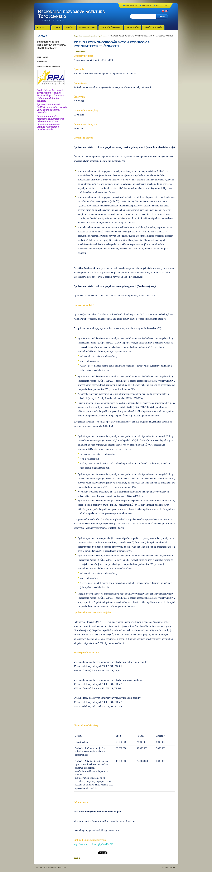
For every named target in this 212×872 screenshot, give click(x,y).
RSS (157, 5)
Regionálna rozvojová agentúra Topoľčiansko (90, 36)
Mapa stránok (146, 5)
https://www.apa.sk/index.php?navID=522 (94, 844)
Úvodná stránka (131, 5)
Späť (76, 857)
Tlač (165, 5)
